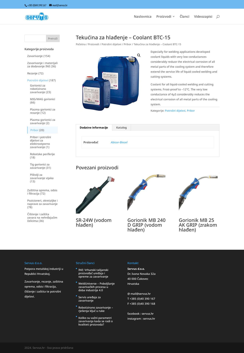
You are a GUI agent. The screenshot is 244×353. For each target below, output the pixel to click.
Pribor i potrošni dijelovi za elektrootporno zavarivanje (40, 142)
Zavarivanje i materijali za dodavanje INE (42, 64)
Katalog (121, 127)
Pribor (34, 130)
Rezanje (32, 73)
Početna (81, 44)
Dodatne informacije (94, 127)
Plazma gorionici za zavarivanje (42, 121)
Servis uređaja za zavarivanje (89, 298)
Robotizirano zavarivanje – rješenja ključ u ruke (95, 309)
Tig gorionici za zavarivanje (40, 165)
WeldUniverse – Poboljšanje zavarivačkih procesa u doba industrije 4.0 (96, 287)
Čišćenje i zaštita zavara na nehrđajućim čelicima (42, 217)
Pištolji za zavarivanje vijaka (42, 176)
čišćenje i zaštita (35, 291)
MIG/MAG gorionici (42, 99)
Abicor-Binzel (119, 142)
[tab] (94, 127)
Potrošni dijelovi (37, 80)
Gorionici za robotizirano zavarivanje (38, 89)
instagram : (135, 318)
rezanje (46, 281)
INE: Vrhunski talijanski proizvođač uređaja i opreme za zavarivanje (93, 273)
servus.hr (148, 313)
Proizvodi (163, 17)
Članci (184, 17)
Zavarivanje (35, 56)
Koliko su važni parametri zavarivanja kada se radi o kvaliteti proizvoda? (95, 321)
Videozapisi (203, 17)
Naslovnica (143, 17)
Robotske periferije (42, 154)
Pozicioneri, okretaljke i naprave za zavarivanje (42, 202)
